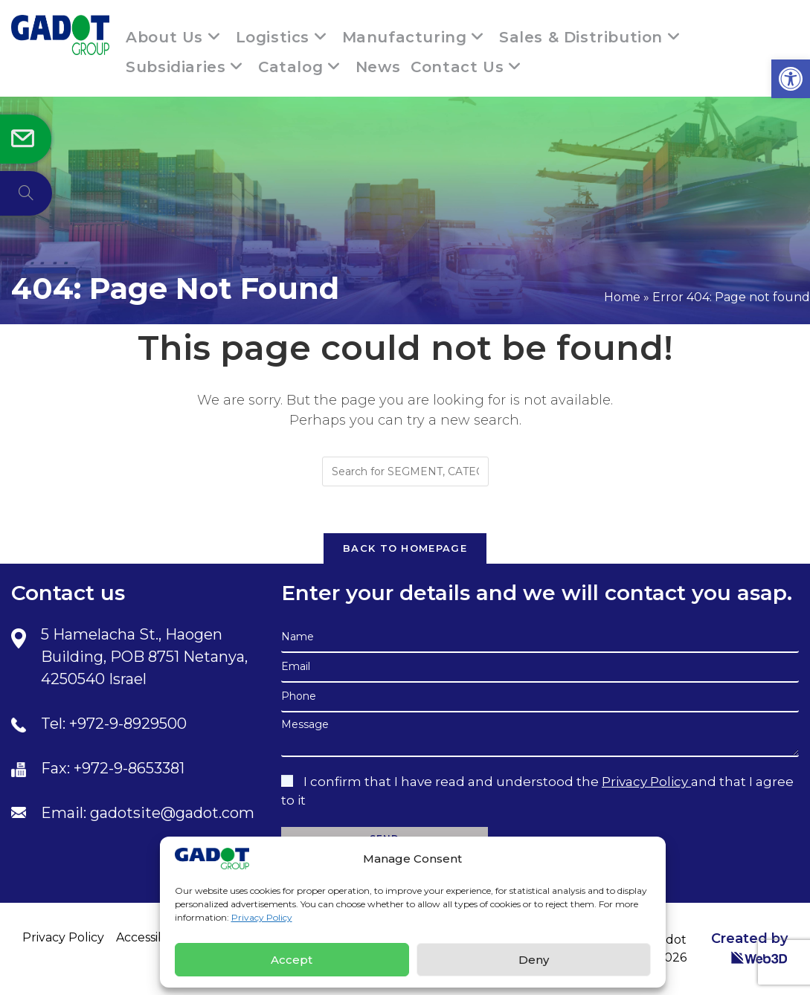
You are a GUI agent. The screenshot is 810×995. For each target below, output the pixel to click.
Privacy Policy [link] (261, 917)
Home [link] (622, 297)
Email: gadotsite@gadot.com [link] (147, 813)
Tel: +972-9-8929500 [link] (114, 723)
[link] (790, 78)
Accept (291, 960)
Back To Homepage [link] (405, 548)
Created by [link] (749, 947)
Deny (533, 960)
